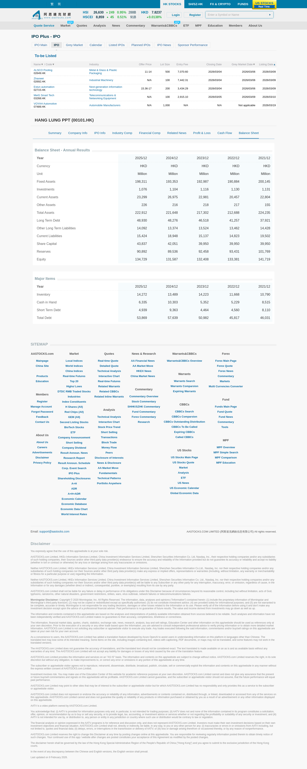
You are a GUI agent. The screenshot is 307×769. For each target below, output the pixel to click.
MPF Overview (226, 447)
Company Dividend (74, 447)
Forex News (225, 371)
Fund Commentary (144, 411)
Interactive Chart (109, 376)
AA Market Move (109, 468)
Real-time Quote (109, 360)
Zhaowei (39, 78)
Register (42, 401)
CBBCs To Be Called (184, 426)
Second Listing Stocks (74, 422)
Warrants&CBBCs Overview (184, 360)
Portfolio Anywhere (109, 483)
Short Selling (74, 442)
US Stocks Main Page (184, 457)
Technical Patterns (109, 478)
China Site (42, 365)
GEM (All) (74, 417)
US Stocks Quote (184, 462)
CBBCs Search (184, 411)
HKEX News (143, 371)
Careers (42, 447)
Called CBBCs (184, 437)
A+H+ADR (74, 493)
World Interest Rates (74, 514)
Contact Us (42, 421)
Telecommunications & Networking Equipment (102, 97)
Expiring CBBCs (184, 431)
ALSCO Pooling (43, 70)
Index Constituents (74, 401)
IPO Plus (74, 473)
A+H (74, 483)
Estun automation (44, 86)
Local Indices (74, 360)
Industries (74, 396)
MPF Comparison (226, 457)
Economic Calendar (74, 498)
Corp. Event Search (74, 468)
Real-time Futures (74, 376)
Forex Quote (226, 365)
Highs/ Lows (74, 386)
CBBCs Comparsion (184, 416)
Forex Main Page (225, 360)
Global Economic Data (184, 493)
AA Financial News (144, 360)
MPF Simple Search (225, 452)
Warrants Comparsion (184, 386)
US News (184, 482)
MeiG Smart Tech (44, 95)
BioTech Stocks (74, 427)
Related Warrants (109, 386)
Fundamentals (109, 473)
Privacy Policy (42, 462)
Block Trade (109, 442)
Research (144, 421)
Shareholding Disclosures (74, 478)
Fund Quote (225, 411)
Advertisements (42, 452)
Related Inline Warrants (109, 396)
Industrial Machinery (101, 80)
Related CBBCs (109, 391)
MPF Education (226, 462)
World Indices (74, 365)
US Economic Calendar (184, 488)
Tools (225, 427)
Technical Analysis (109, 371)
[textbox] (239, 14)
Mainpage (42, 360)
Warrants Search (184, 381)
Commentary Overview (143, 396)
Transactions (109, 437)
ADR (74, 488)
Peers (109, 452)
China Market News (144, 376)
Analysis (184, 472)
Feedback (42, 416)
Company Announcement (74, 437)
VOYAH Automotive (45, 103)
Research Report (74, 457)
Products (42, 376)
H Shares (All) (74, 406)
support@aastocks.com (54, 531)
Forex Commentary (144, 416)
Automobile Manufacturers (104, 105)
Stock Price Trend (109, 427)
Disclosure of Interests (109, 457)
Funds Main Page (226, 406)
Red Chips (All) (74, 411)
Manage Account (42, 406)
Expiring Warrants (184, 391)
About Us (42, 442)
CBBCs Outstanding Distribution (184, 421)
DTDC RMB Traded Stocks (74, 391)
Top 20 (74, 381)
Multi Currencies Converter (226, 386)
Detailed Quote (109, 365)
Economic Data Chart (74, 509)
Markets (226, 381)
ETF (74, 432)
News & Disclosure (109, 462)
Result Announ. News (74, 452)
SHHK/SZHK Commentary (144, 406)
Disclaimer (42, 457)
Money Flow (109, 447)
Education (42, 381)
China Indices (74, 371)
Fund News (226, 416)
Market (184, 467)
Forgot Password (42, 411)
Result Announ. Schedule (74, 463)
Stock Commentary (144, 401)
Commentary (226, 376)
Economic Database (74, 504)
